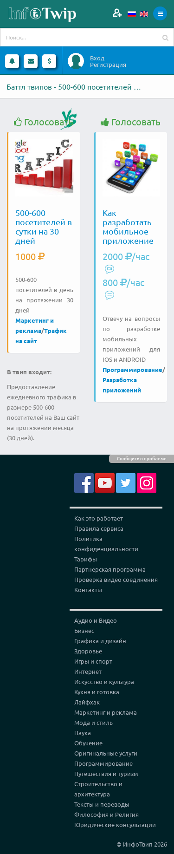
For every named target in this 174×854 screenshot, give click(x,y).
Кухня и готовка (96, 692)
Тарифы (85, 559)
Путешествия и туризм (106, 773)
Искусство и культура (104, 681)
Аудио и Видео (95, 620)
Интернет (88, 671)
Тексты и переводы (101, 804)
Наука (82, 733)
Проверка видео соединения (116, 579)
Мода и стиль (93, 722)
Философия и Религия (106, 814)
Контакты (88, 589)
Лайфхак (87, 702)
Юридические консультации (115, 824)
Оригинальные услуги (105, 753)
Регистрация (108, 64)
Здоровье (88, 651)
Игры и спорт (93, 661)
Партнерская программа (110, 569)
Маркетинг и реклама (105, 712)
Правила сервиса (98, 528)
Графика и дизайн (100, 641)
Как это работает (98, 518)
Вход (97, 58)
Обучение (88, 743)
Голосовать (43, 122)
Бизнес (84, 630)
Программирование (132, 369)
